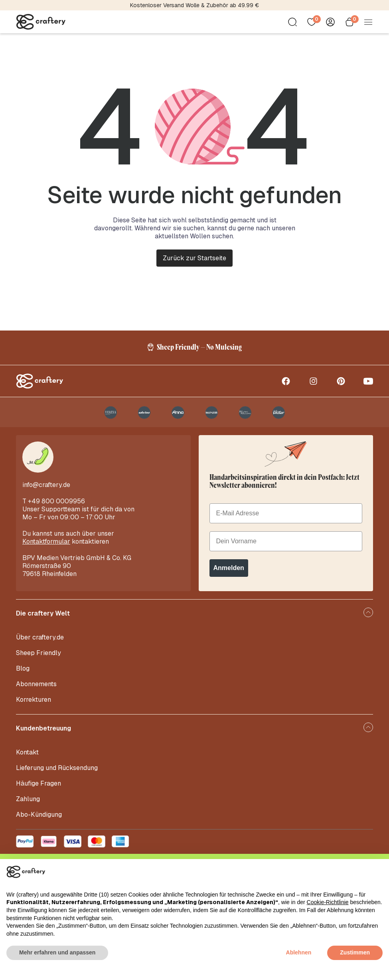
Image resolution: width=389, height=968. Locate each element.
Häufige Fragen (38, 790)
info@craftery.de (46, 491)
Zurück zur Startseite (194, 258)
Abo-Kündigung (39, 821)
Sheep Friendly (38, 659)
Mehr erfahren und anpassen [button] (57, 952)
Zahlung (28, 806)
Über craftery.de (40, 644)
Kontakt (27, 759)
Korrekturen (33, 706)
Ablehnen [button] (299, 952)
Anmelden (228, 574)
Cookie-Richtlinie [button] (328, 902)
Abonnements (36, 691)
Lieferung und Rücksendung (57, 774)
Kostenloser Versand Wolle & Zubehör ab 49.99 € (194, 5)
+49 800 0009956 (56, 508)
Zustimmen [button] (355, 952)
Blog (23, 675)
